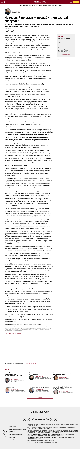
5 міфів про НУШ (9, 387)
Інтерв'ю (36, 5)
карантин (8, 333)
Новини (20, 5)
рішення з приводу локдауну (29, 67)
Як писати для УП (13, 435)
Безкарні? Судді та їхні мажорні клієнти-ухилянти (62, 387)
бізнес (19, 333)
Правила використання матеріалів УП (17, 429)
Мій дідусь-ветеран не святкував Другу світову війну (63, 373)
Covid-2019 (14, 333)
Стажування (12, 437)
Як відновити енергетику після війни (39, 387)
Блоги (56, 5)
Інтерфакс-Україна (36, 428)
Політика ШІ (11, 431)
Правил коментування (30, 363)
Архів (60, 5)
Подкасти (45, 5)
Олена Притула (71, 437)
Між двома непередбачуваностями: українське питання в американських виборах (64, 49)
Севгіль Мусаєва (55, 437)
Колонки (31, 5)
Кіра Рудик (15, 11)
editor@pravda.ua (37, 438)
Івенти (40, 5)
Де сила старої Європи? (64, 45)
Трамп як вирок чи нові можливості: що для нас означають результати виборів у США (66, 40)
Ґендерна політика (13, 432)
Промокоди (12, 439)
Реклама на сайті (13, 426)
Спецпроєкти (51, 5)
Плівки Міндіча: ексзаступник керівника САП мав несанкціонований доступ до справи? (13, 375)
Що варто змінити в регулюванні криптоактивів (38, 373)
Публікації (25, 5)
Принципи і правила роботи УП (16, 434)
